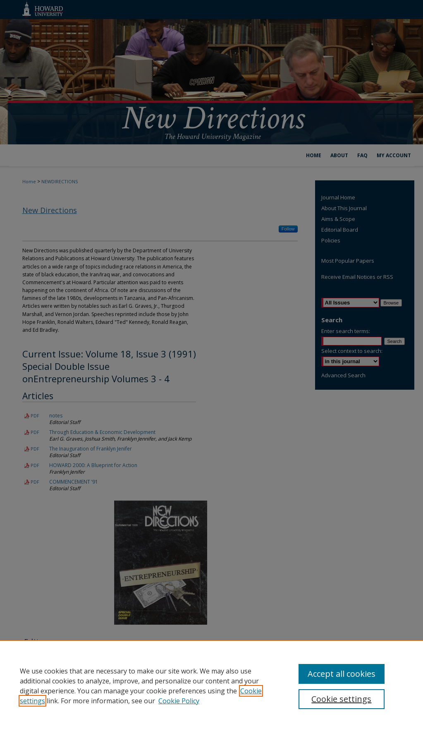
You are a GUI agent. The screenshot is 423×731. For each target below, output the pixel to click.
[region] (211, 685)
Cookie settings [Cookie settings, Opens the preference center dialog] (341, 699)
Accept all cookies (341, 673)
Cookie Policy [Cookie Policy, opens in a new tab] (178, 700)
